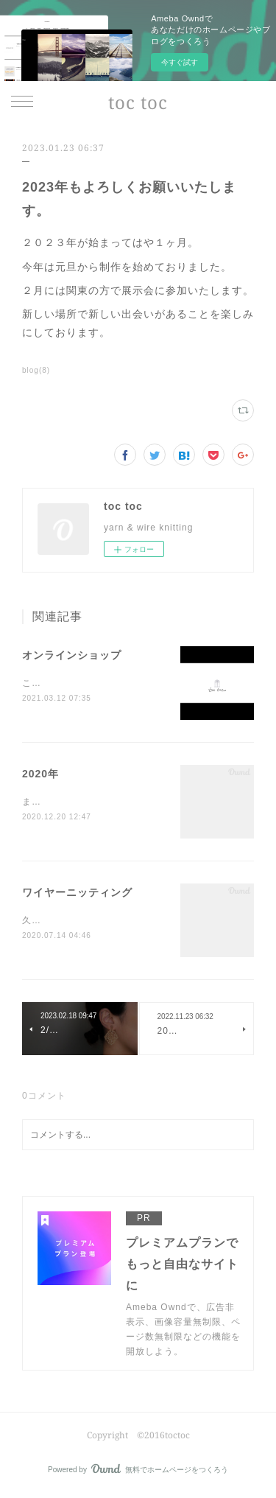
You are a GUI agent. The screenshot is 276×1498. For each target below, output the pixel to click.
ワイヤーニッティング (77, 894)
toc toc (138, 102)
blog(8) (36, 370)
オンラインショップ (71, 655)
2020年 (40, 775)
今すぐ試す (179, 62)
